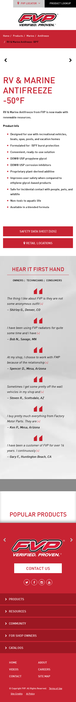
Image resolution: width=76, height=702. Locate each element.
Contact (15, 676)
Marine (30, 36)
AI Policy (30, 694)
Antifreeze (43, 36)
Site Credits (16, 694)
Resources (17, 611)
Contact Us (38, 569)
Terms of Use (55, 689)
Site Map (44, 676)
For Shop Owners (23, 636)
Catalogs (16, 648)
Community (17, 623)
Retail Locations (38, 243)
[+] (41, 304)
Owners (18, 280)
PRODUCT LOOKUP (60, 3)
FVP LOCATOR (28, 3)
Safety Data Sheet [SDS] (38, 231)
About (42, 662)
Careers (44, 669)
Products (18, 36)
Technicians (35, 280)
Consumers (54, 280)
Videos (13, 669)
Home (6, 36)
